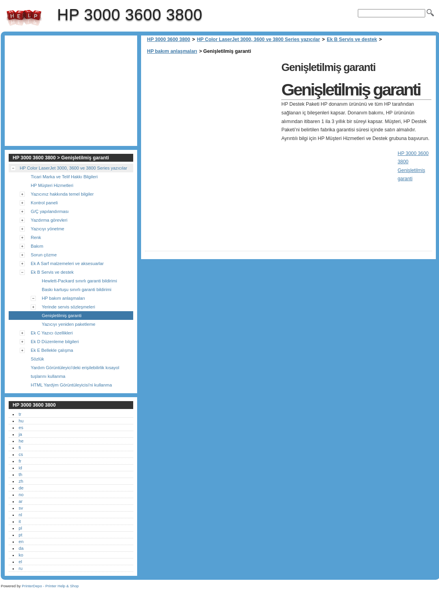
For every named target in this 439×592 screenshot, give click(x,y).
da (21, 548)
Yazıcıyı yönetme (47, 228)
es (21, 427)
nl (20, 514)
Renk (36, 237)
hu (21, 420)
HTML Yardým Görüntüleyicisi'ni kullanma (71, 385)
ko (21, 555)
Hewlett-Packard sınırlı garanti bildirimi (79, 280)
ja (20, 434)
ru (20, 568)
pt (20, 534)
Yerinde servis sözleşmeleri (68, 306)
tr (20, 414)
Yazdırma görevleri (49, 220)
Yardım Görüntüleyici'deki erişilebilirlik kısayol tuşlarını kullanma (75, 372)
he (21, 441)
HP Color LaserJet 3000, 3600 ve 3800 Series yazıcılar (258, 39)
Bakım (37, 246)
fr (20, 461)
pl (20, 528)
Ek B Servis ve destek (352, 39)
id (20, 467)
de (21, 488)
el (20, 561)
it (20, 521)
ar (20, 501)
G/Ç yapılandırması (50, 211)
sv (21, 508)
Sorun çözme (44, 254)
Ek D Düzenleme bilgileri (55, 341)
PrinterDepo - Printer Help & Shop (50, 586)
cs (21, 454)
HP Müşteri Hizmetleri (52, 185)
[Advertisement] (211, 114)
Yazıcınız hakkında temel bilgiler (62, 194)
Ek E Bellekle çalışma (52, 350)
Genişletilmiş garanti (62, 315)
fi (20, 447)
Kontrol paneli (44, 202)
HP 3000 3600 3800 (24, 18)
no (21, 494)
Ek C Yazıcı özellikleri (52, 333)
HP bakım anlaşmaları (172, 51)
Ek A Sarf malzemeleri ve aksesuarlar (67, 263)
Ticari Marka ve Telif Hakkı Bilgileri (64, 176)
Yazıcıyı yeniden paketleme (68, 324)
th (20, 474)
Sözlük (37, 359)
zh (21, 481)
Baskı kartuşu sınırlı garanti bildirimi (77, 289)
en (21, 541)
